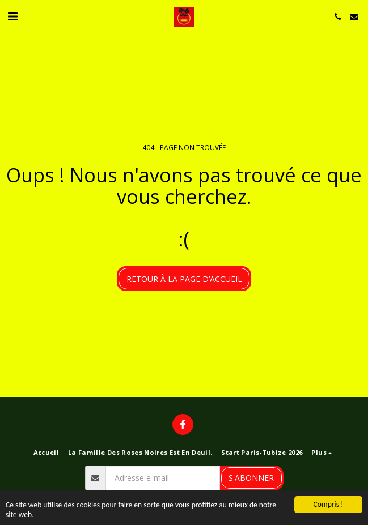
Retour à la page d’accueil (184, 279)
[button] (12, 16)
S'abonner (251, 477)
